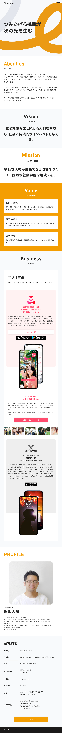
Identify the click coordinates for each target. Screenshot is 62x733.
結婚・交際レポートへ (31, 420)
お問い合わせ (31, 719)
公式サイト (31, 332)
